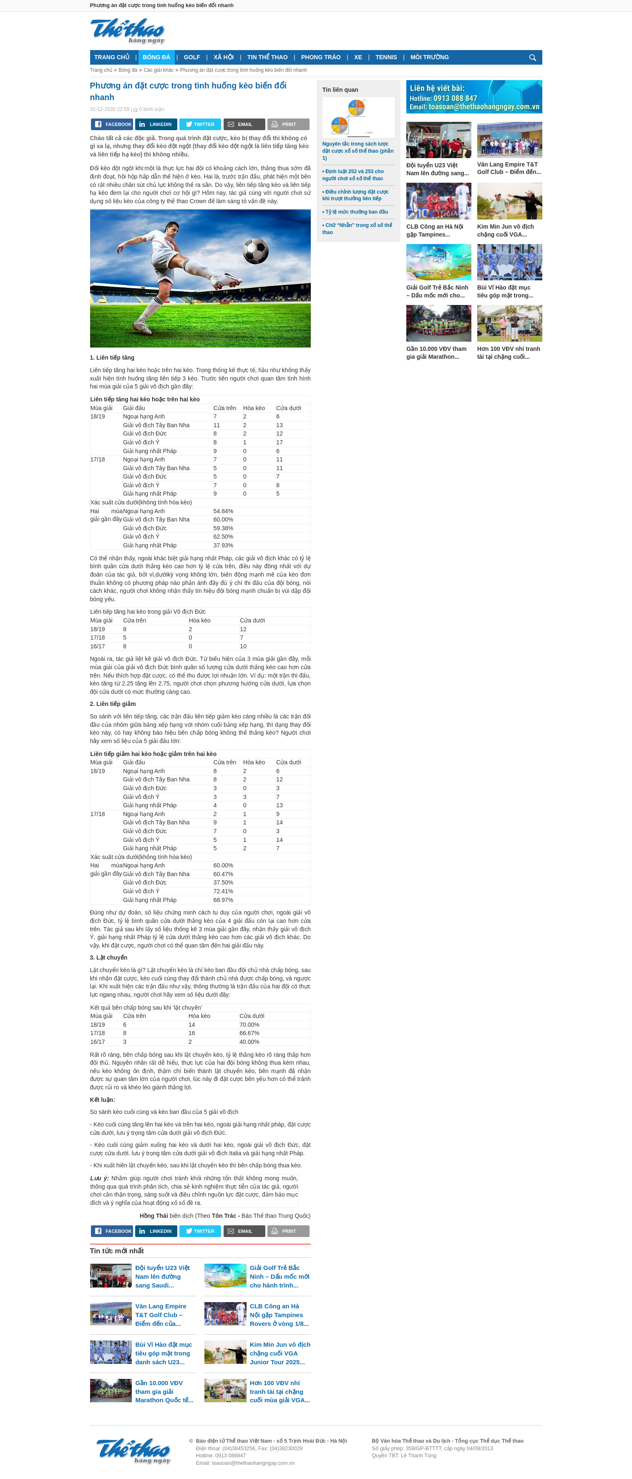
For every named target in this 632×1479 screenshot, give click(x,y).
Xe (358, 57)
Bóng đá (156, 57)
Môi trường (429, 57)
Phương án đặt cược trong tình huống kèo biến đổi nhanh (243, 70)
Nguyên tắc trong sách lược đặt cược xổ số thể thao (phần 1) (358, 151)
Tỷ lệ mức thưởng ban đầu (356, 212)
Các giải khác (159, 70)
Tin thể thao (267, 57)
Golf (192, 57)
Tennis (386, 57)
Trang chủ (111, 57)
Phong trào (321, 57)
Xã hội (224, 57)
